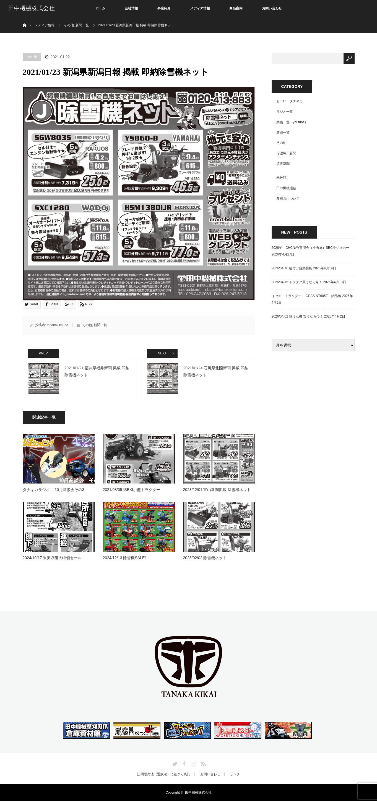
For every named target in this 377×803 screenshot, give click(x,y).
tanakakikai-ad (57, 325)
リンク (235, 776)
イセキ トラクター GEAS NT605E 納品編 (306, 296)
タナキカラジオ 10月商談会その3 (53, 492)
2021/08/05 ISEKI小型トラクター (131, 492)
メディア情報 (200, 8)
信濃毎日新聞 (286, 153)
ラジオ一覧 (284, 112)
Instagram (193, 765)
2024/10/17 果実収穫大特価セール (52, 560)
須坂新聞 (283, 164)
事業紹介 (164, 8)
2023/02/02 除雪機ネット (205, 560)
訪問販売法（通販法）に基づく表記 (163, 776)
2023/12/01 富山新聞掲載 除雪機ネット (217, 492)
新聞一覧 (100, 325)
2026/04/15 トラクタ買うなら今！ (297, 282)
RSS (203, 765)
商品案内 (236, 8)
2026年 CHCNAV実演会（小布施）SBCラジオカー (310, 248)
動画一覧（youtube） (292, 122)
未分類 (281, 178)
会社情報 (131, 8)
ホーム (100, 8)
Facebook (184, 765)
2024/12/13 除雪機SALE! (124, 560)
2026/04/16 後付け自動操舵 (292, 268)
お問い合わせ (272, 8)
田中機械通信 (286, 188)
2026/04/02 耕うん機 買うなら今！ (297, 316)
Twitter (174, 765)
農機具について (288, 199)
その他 (32, 57)
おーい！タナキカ (289, 101)
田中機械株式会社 (31, 8)
